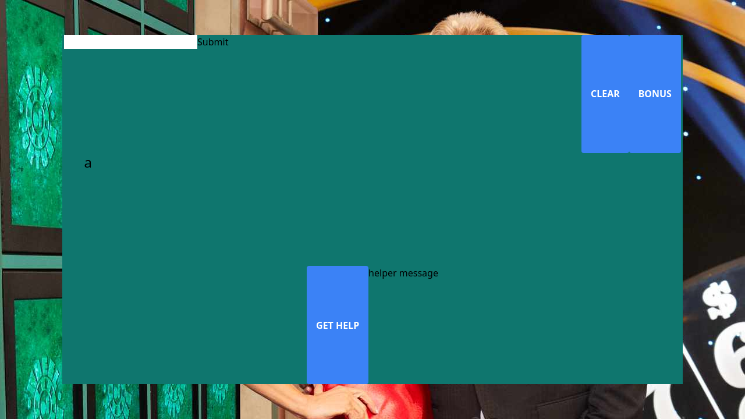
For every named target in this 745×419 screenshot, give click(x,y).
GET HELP (337, 325)
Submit (212, 41)
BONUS (655, 93)
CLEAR (605, 93)
